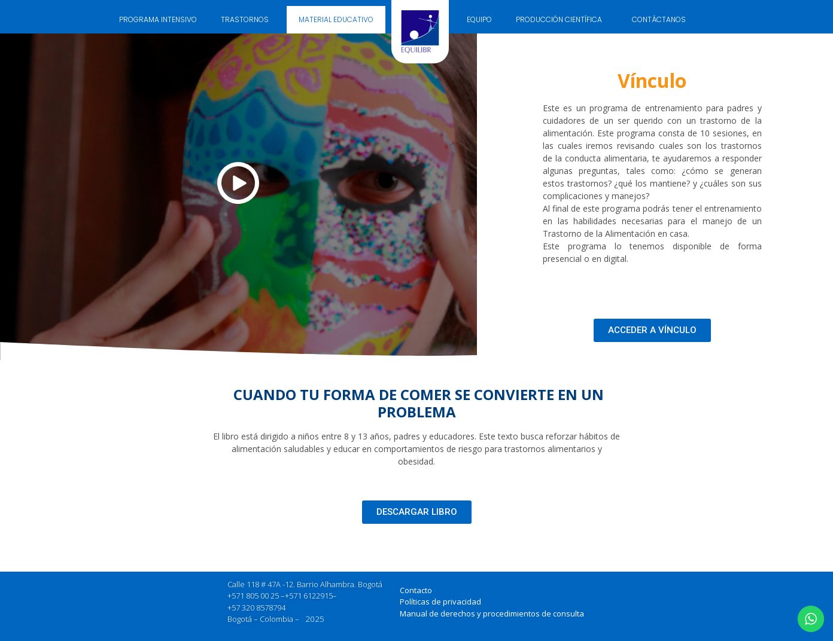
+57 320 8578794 (256, 607)
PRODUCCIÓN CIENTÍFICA (562, 20)
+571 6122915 (309, 595)
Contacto (416, 590)
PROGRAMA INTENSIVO (158, 19)
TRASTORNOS (248, 20)
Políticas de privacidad (440, 601)
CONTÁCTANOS (659, 19)
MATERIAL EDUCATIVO (336, 19)
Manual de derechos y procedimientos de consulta (492, 613)
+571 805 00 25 (253, 595)
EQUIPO (479, 19)
